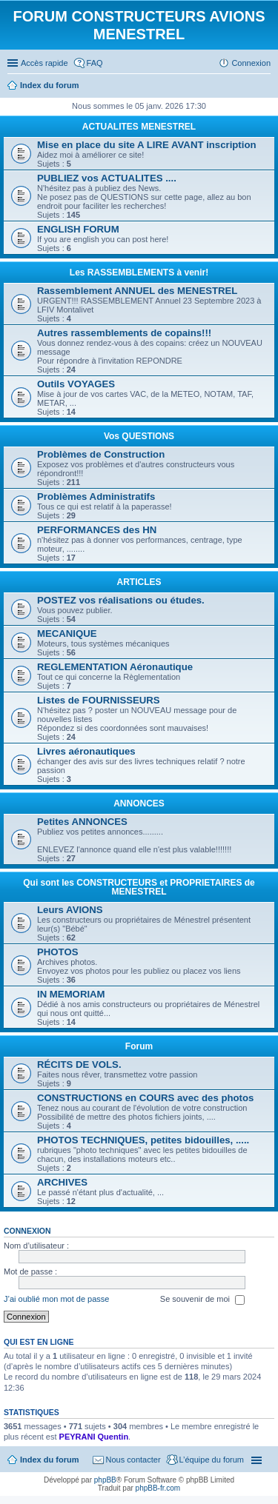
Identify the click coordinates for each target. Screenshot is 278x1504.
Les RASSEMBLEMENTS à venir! (139, 272)
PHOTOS (57, 951)
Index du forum (49, 1459)
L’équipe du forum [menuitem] (211, 1459)
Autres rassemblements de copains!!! (124, 332)
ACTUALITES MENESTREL (139, 126)
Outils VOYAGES (76, 384)
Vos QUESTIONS (139, 436)
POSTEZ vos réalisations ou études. (121, 600)
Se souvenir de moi (202, 1299)
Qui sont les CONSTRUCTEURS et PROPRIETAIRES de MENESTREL (138, 887)
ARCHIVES (62, 1182)
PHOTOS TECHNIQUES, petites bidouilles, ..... (143, 1140)
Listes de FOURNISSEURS (98, 700)
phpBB (105, 1480)
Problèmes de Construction (101, 454)
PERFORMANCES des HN (96, 529)
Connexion (27, 1230)
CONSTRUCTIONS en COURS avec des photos (145, 1097)
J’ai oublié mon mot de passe (56, 1298)
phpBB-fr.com (158, 1488)
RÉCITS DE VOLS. (79, 1064)
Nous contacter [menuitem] (133, 1459)
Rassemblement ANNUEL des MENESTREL (137, 290)
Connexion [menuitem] (251, 63)
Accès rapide (44, 63)
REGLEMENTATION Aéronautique (115, 666)
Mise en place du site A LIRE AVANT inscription (147, 144)
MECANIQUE (67, 633)
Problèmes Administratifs (96, 496)
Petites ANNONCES (82, 821)
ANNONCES (139, 803)
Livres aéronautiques (86, 751)
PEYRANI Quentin (94, 1436)
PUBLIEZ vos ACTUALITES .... (106, 178)
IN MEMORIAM (71, 994)
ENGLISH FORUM (78, 229)
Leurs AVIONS (70, 909)
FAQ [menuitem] (95, 63)
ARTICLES (139, 582)
